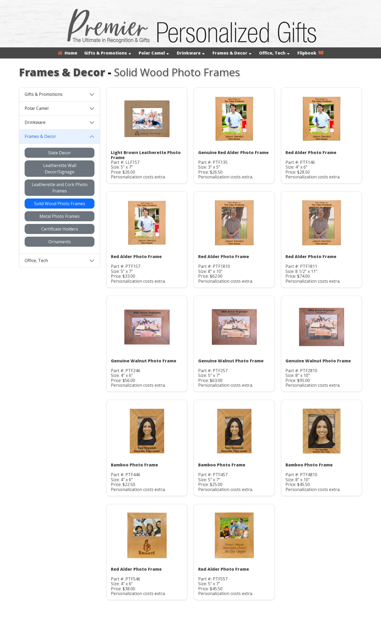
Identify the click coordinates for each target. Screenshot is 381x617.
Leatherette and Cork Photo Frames (60, 188)
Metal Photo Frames (59, 216)
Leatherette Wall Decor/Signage (59, 169)
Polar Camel (154, 53)
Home (67, 53)
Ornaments (59, 242)
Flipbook (310, 53)
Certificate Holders (59, 229)
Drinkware (191, 53)
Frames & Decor (231, 53)
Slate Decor (59, 153)
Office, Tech (274, 53)
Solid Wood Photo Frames (59, 203)
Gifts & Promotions (107, 53)
